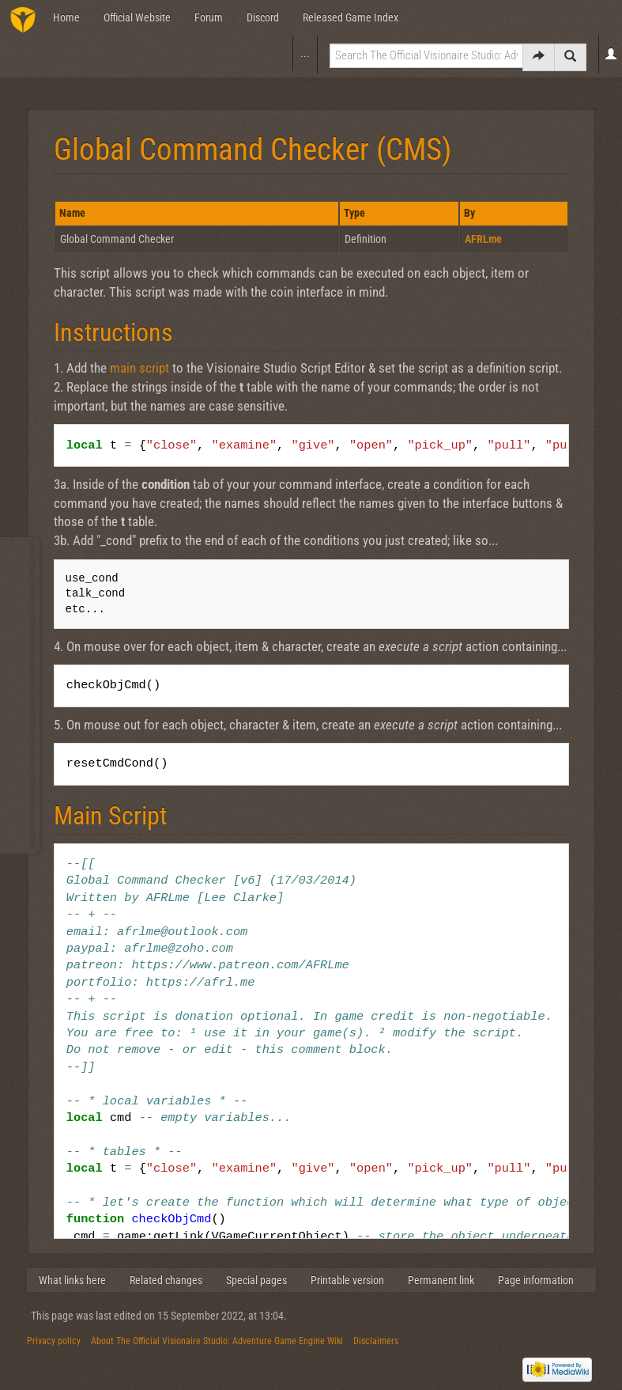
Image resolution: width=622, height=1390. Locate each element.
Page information (536, 1280)
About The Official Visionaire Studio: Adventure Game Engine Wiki (217, 1340)
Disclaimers (375, 1340)
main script (139, 368)
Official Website (137, 17)
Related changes (166, 1280)
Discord (263, 17)
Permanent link (441, 1280)
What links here (72, 1280)
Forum (208, 17)
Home (66, 17)
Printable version (347, 1280)
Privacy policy (54, 1340)
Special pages (256, 1280)
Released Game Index (350, 17)
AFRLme (483, 239)
